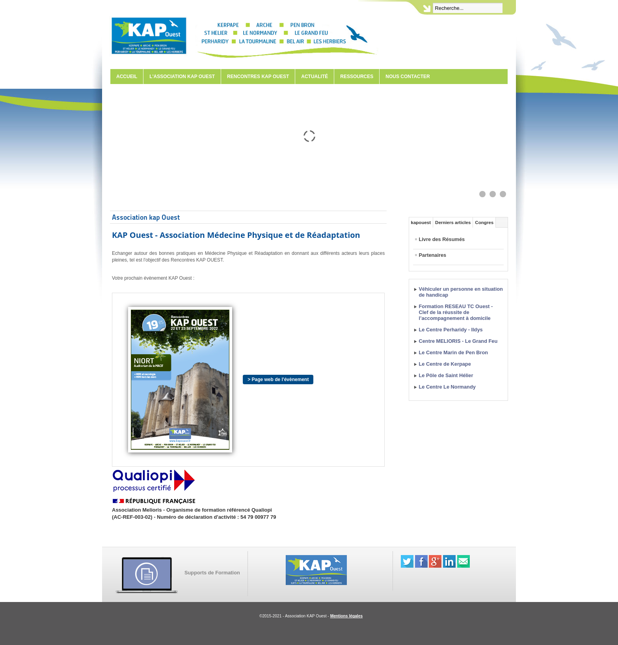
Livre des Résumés (442, 239)
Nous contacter (407, 76)
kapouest (421, 222)
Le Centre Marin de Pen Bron (453, 352)
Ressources (356, 76)
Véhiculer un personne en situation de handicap (461, 292)
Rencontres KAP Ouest (258, 76)
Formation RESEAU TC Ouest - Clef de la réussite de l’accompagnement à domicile (456, 312)
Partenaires (433, 255)
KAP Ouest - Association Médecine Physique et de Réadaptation (236, 235)
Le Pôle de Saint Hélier (446, 375)
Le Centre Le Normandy (447, 387)
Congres (484, 222)
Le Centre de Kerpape (445, 364)
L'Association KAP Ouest (182, 76)
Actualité (314, 76)
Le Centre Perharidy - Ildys (451, 330)
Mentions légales (346, 616)
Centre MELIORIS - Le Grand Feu (458, 341)
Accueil (126, 76)
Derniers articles (453, 222)
